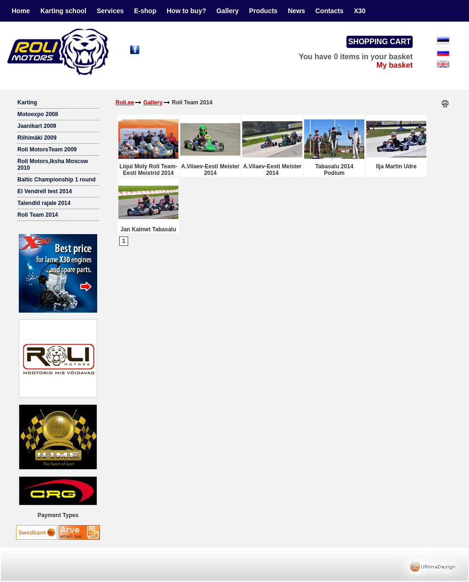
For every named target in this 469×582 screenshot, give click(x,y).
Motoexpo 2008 (37, 114)
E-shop (145, 11)
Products (263, 11)
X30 (360, 11)
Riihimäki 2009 (36, 137)
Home (21, 11)
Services (110, 11)
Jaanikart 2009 (36, 126)
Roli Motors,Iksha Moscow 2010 (52, 164)
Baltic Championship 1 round (56, 179)
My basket (395, 65)
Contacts (329, 11)
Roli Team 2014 (37, 215)
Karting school (63, 11)
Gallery (227, 11)
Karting (27, 102)
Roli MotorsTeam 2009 (47, 149)
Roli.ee (124, 102)
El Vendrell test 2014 (44, 191)
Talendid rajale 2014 (43, 203)
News (296, 11)
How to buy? (186, 11)
